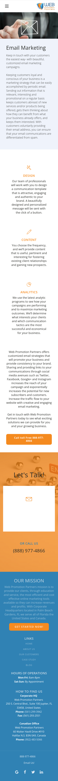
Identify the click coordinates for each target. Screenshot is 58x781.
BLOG (29, 665)
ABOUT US (29, 649)
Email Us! (29, 763)
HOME (29, 643)
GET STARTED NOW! (29, 626)
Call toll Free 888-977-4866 (29, 439)
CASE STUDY (29, 659)
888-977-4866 (28, 756)
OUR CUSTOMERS (29, 654)
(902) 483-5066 (33, 739)
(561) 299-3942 (33, 711)
